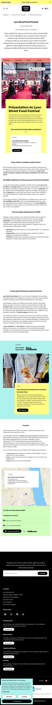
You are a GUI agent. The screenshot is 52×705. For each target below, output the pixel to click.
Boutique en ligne (6, 2)
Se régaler (6, 14)
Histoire (29, 60)
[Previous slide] (46, 60)
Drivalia (8, 460)
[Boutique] (42, 8)
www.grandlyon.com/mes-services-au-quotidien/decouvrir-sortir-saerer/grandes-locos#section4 (18, 482)
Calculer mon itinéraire (12, 531)
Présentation (6, 60)
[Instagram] (11, 614)
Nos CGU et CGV (8, 599)
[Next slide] (48, 60)
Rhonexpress (11, 453)
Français (44, 680)
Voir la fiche (17, 150)
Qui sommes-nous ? (8, 592)
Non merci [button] (9, 696)
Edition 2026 (18, 60)
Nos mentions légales (9, 604)
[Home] (26, 8)
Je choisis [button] (24, 696)
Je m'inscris (43, 573)
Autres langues (7, 602)
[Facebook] (5, 614)
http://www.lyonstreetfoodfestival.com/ (22, 145)
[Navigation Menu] (4, 8)
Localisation (39, 60)
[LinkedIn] (17, 614)
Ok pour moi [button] (17, 701)
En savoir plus (8, 629)
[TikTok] (23, 614)
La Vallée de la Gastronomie (18, 14)
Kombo (8, 457)
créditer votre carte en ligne (28, 435)
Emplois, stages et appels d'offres (13, 594)
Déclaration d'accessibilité (10, 597)
